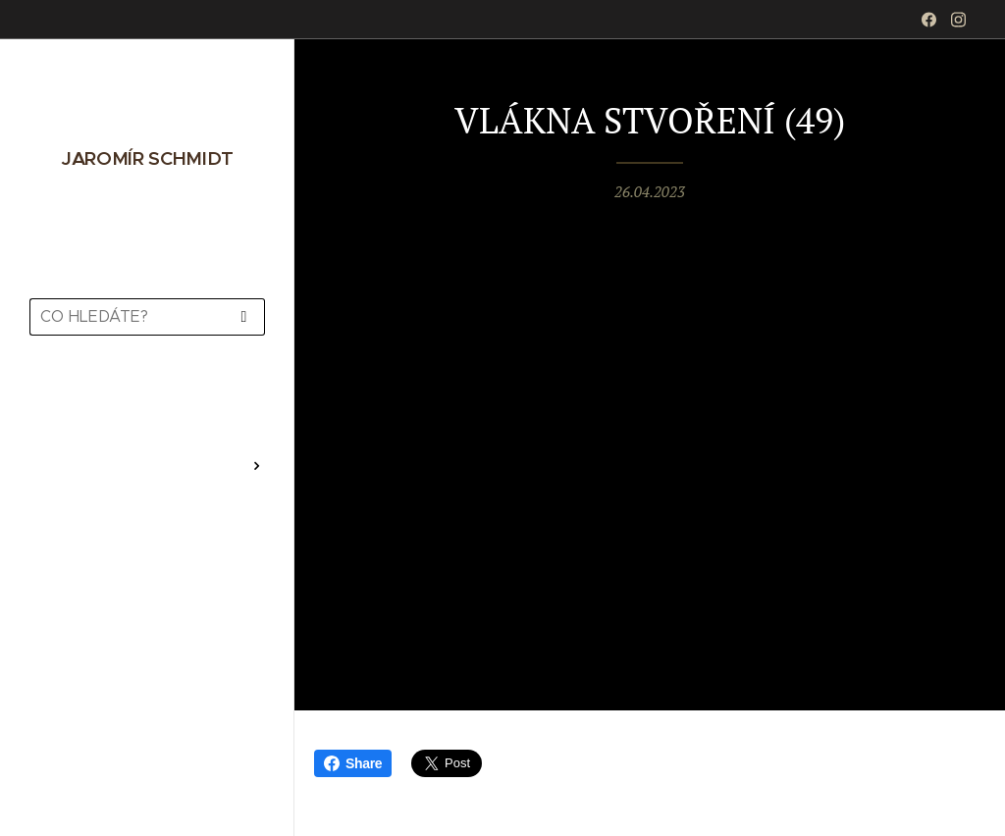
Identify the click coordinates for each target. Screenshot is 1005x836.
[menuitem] (147, 407)
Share (353, 763)
